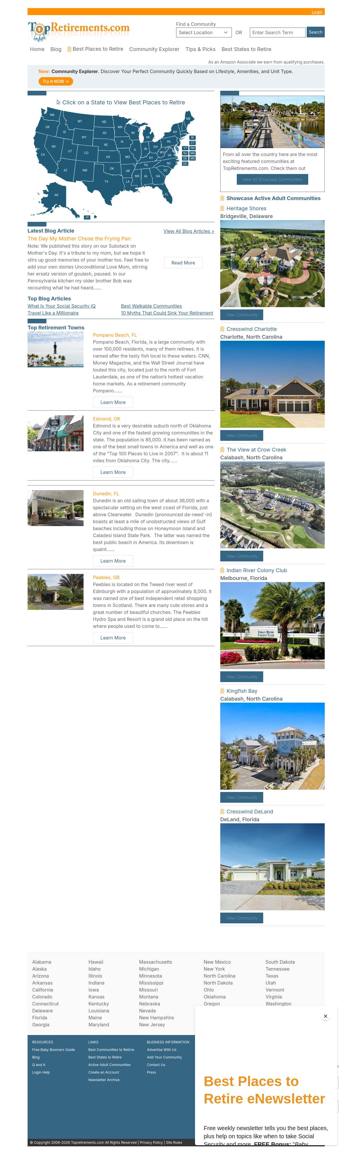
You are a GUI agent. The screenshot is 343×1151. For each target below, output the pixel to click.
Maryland (99, 1024)
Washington (278, 1004)
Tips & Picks (200, 49)
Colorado (42, 997)
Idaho (95, 969)
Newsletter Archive (104, 1080)
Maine (95, 1018)
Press (151, 1072)
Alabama (41, 962)
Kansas (96, 997)
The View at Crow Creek (256, 450)
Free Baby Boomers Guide (53, 1049)
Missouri (148, 990)
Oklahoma (215, 997)
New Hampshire (156, 1018)
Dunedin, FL (106, 493)
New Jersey (152, 1024)
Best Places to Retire (95, 49)
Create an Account (104, 1072)
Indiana (96, 983)
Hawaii (96, 962)
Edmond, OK (106, 419)
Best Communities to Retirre (111, 1049)
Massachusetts (155, 962)
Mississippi (151, 983)
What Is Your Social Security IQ (61, 306)
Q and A (38, 1065)
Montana (148, 997)
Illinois (95, 976)
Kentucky (99, 1004)
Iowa (94, 990)
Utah (271, 983)
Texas (272, 976)
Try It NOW (56, 81)
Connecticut (45, 1004)
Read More (183, 263)
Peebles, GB (106, 577)
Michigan (149, 969)
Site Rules (174, 1142)
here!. (313, 168)
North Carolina (219, 976)
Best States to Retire (246, 49)
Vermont (275, 990)
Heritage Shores (246, 208)
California (42, 990)
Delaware (42, 1011)
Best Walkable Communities (151, 306)
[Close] (325, 1016)
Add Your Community (164, 1057)
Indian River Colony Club (257, 570)
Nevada (147, 1011)
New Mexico (217, 962)
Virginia (274, 997)
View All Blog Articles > (189, 231)
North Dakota (218, 983)
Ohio (209, 990)
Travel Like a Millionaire (53, 313)
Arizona (40, 976)
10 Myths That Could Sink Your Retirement (167, 313)
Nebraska (149, 1004)
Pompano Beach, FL (115, 335)
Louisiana (99, 1011)
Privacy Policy (151, 1142)
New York (214, 969)
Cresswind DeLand (250, 812)
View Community (241, 314)
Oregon (212, 1004)
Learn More (113, 402)
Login (317, 11)
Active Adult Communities (110, 1065)
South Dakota (280, 962)
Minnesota (150, 976)
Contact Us (156, 1065)
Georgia (40, 1024)
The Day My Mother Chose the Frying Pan (79, 238)
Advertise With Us (161, 1049)
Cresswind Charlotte (252, 329)
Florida (39, 1018)
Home (37, 49)
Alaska (39, 969)
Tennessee (277, 969)
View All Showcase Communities (273, 179)
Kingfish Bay (242, 691)
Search (315, 32)
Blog (56, 49)
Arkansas (42, 983)
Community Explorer (154, 49)
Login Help (41, 1072)
